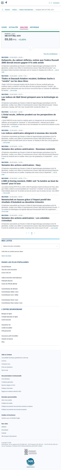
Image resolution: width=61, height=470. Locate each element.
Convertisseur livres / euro (10, 300)
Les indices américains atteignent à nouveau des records (29, 133)
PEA (3, 342)
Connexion (56, 3)
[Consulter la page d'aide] (51, 3)
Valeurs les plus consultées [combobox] (11, 246)
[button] (2, 2)
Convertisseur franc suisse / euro (12, 303)
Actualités (13, 27)
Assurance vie (6, 325)
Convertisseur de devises (10, 289)
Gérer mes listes (6, 256)
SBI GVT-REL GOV (13, 36)
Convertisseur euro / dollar (10, 295)
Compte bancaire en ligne (10, 317)
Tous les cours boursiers (9, 269)
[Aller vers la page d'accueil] (6, 2)
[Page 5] (31, 233)
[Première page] (26, 233)
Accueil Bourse (6, 266)
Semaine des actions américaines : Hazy (21, 165)
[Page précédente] (29, 233)
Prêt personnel (6, 331)
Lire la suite (13, 90)
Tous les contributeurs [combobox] (50, 54)
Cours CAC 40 (6, 272)
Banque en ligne (7, 314)
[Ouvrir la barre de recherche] (49, 3)
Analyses (24, 27)
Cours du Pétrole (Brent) (9, 284)
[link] (15, 357)
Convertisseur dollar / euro (10, 292)
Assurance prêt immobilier (10, 336)
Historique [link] (34, 27)
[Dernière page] (34, 233)
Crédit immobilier (7, 328)
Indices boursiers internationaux (12, 278)
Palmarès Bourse (7, 281)
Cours (4, 27)
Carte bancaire (6, 320)
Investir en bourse (7, 339)
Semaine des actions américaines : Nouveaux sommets (28, 149)
